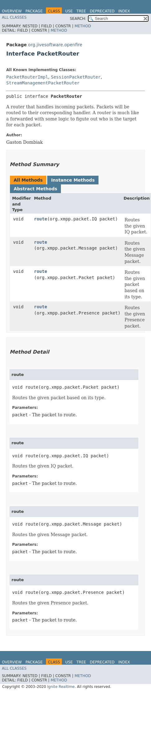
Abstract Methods (35, 188)
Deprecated (102, 11)
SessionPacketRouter (76, 77)
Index (124, 11)
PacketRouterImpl (27, 77)
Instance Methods (72, 180)
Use (69, 11)
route (40, 218)
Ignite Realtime (61, 687)
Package (34, 11)
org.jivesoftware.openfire (55, 44)
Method (83, 26)
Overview (12, 11)
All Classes (14, 17)
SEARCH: (78, 18)
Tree (81, 11)
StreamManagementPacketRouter (43, 82)
